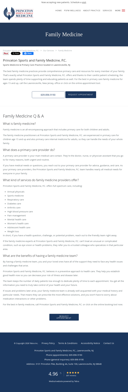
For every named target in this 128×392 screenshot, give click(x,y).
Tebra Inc (34, 343)
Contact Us (108, 343)
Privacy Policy (48, 343)
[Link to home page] (18, 14)
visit (84, 2)
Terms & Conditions (67, 343)
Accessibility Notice (90, 343)
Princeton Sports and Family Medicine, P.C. (21, 50)
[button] (123, 10)
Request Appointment (80, 94)
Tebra (76, 381)
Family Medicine (65, 50)
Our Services (48, 50)
